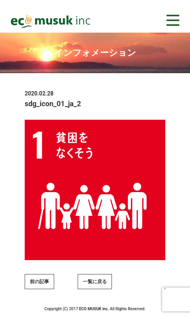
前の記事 (39, 281)
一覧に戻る (95, 281)
